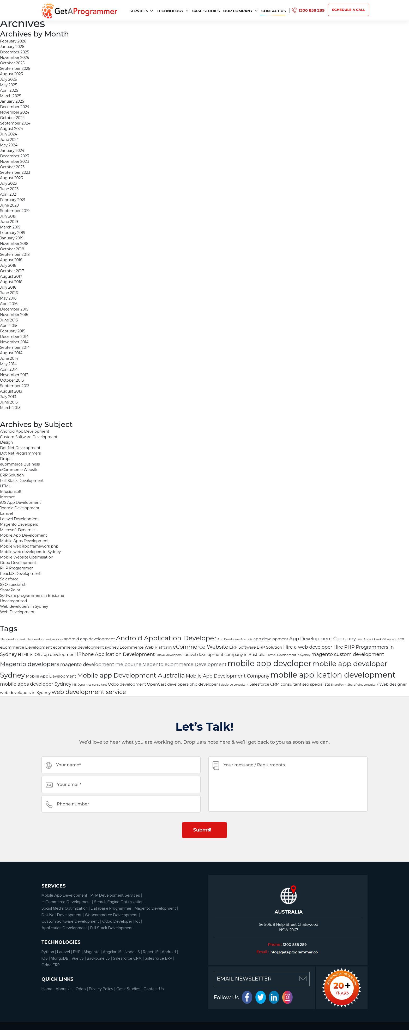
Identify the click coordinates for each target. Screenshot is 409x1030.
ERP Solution (12, 475)
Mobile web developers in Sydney (30, 551)
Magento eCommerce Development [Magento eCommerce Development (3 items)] (184, 664)
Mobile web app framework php (29, 546)
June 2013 (9, 402)
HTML (5, 486)
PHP (77, 951)
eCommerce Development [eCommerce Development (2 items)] (26, 647)
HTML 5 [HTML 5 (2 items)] (25, 654)
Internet (7, 497)
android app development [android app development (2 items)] (89, 639)
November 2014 (14, 342)
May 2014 (8, 364)
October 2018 (12, 249)
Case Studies (206, 11)
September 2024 (15, 123)
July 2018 (8, 265)
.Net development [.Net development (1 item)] (12, 639)
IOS (44, 958)
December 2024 (14, 106)
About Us (64, 988)
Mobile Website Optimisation (26, 557)
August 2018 (11, 260)
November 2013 (14, 375)
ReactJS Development (20, 573)
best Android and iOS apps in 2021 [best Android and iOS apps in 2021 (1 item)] (380, 639)
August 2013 (11, 391)
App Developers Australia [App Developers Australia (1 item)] (235, 639)
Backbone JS (98, 958)
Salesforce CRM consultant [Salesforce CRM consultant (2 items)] (275, 684)
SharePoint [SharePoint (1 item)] (338, 684)
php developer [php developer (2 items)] (203, 684)
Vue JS (77, 958)
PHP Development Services (115, 895)
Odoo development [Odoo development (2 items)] (127, 684)
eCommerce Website (19, 469)
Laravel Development (19, 519)
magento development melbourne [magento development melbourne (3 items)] (100, 664)
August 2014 (11, 353)
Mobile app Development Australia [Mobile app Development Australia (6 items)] (131, 675)
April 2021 (8, 194)
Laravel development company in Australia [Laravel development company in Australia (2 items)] (224, 654)
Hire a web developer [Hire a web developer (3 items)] (308, 647)
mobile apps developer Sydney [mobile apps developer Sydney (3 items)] (35, 684)
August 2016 (11, 282)
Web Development (17, 612)
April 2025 (9, 90)
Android (169, 951)
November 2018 (14, 243)
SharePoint (10, 590)
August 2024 (11, 128)
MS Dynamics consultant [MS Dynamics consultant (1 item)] (89, 684)
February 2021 (12, 199)
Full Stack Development (22, 480)
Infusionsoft (11, 491)
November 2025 (14, 57)
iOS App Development (20, 502)
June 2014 (9, 358)
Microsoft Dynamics (18, 530)
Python (47, 951)
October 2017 (12, 271)
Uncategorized (13, 601)
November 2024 (14, 112)
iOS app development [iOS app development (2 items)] (54, 654)
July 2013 (8, 396)
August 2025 (11, 74)
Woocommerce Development (111, 914)
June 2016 (9, 292)
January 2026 (12, 46)
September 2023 (15, 172)
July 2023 (8, 183)
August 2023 (11, 178)
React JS (151, 951)
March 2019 (10, 227)
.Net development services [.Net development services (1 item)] (44, 639)
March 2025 (10, 96)
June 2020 (9, 205)
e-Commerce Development (66, 901)
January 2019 (11, 238)
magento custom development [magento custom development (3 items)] (347, 654)
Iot (137, 921)
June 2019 (9, 221)
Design (6, 442)
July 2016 (8, 287)
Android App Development (24, 431)
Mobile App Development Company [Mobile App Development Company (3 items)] (227, 676)
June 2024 (9, 139)
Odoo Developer (117, 921)
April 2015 (8, 325)
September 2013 (14, 385)
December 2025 (14, 52)
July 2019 (8, 216)
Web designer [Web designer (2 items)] (393, 684)
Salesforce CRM (127, 958)
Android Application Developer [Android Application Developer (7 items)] (166, 638)
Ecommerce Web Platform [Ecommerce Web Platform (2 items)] (145, 647)
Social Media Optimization (64, 908)
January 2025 (12, 101)
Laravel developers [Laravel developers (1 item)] (169, 655)
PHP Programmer (16, 568)
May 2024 (8, 145)
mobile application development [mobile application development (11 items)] (332, 674)
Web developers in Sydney (24, 606)
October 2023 (12, 167)
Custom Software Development (28, 437)
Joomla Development (19, 508)
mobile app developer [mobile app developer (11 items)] (269, 663)
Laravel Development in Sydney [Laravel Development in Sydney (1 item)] (288, 655)
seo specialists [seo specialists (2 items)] (316, 684)
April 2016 (8, 303)
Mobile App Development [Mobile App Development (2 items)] (51, 676)
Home (46, 988)
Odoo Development (18, 562)
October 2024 (12, 117)
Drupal (6, 458)
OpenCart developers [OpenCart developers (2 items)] (167, 684)
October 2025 (12, 63)
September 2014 (15, 347)
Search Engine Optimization (118, 901)
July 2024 (8, 134)
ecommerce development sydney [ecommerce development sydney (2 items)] (86, 647)
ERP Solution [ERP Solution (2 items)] (269, 647)
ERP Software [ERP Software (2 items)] (242, 647)
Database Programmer (111, 908)
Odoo (81, 988)
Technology (173, 11)
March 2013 (10, 407)
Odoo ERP (50, 964)
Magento (92, 951)
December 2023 (14, 156)
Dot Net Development (20, 447)
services (141, 11)
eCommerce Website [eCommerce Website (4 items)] (200, 646)
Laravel (6, 513)
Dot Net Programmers (20, 453)
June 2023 (9, 189)
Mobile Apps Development (24, 540)
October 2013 (12, 380)
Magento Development (155, 908)
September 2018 (15, 254)
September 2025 (15, 68)
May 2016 (8, 298)
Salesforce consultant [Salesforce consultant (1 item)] (234, 684)
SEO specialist (13, 584)
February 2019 (12, 232)
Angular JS (112, 951)
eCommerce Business (20, 464)
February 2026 (13, 41)
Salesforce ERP (158, 958)
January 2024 (12, 150)
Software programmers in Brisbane (32, 595)
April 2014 (9, 369)
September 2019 (14, 210)
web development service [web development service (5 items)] (89, 692)
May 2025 (8, 85)
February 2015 (12, 331)
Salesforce (9, 579)
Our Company (240, 11)
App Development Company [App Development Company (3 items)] (322, 638)
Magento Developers (19, 524)
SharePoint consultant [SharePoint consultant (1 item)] (362, 684)
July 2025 (8, 79)
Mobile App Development (23, 535)
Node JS (132, 951)
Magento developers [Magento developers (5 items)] (29, 664)
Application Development (64, 927)
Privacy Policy (101, 988)
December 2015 (14, 309)
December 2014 (14, 336)
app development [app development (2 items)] (271, 639)
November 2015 (14, 314)
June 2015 (9, 320)
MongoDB (59, 958)
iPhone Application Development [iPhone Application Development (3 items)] (116, 654)
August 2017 (11, 276)
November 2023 (14, 161)
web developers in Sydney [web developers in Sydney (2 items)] (25, 692)
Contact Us (273, 11)
